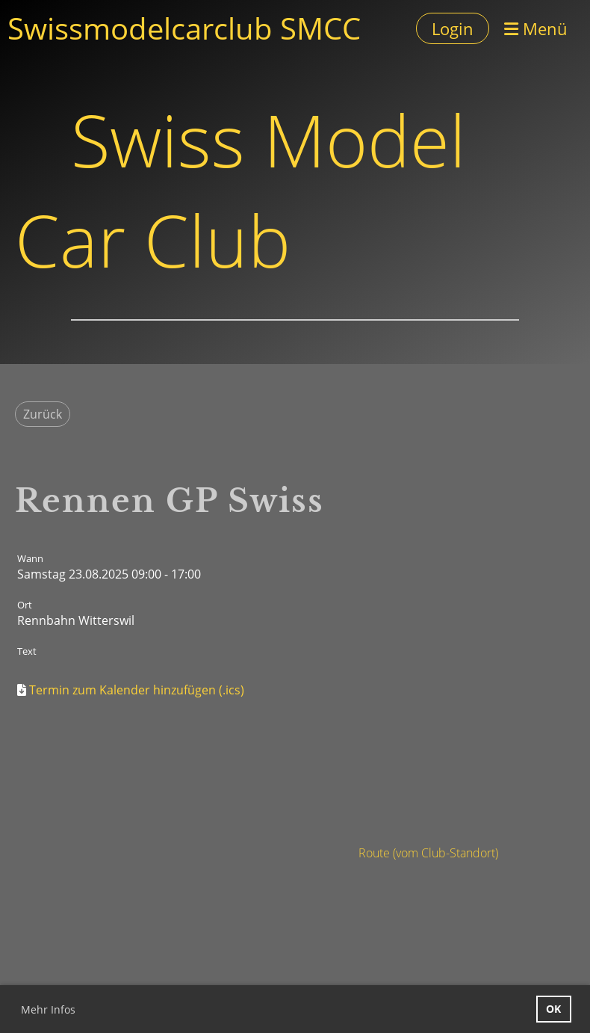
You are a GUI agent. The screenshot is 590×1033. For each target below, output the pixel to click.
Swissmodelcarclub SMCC (184, 28)
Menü (536, 28)
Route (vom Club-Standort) (428, 853)
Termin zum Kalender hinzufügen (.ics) (136, 690)
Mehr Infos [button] (48, 1009)
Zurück (42, 414)
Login (452, 28)
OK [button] (553, 1009)
